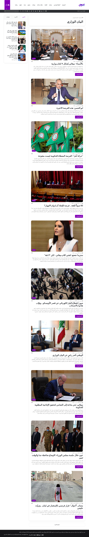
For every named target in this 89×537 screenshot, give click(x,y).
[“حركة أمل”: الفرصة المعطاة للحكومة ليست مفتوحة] (57, 136)
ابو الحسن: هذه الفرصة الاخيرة (70, 108)
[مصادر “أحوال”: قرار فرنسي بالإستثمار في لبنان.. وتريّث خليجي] (57, 486)
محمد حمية (80, 503)
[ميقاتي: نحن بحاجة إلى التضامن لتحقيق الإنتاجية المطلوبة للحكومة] (57, 385)
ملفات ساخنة (40, 4)
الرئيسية (63, 4)
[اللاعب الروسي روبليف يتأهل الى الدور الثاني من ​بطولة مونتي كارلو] (21, 48)
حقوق (20, 4)
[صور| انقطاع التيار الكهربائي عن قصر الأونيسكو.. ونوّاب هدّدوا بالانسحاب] (57, 284)
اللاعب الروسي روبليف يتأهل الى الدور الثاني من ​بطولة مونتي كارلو (12, 47)
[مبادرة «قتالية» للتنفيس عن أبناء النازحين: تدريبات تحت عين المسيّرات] (21, 40)
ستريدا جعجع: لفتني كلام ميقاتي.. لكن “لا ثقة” (63, 255)
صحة (25, 4)
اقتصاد (46, 4)
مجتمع (29, 4)
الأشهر (23, 17)
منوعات (33, 4)
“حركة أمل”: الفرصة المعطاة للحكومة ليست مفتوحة (60, 156)
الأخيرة (15, 17)
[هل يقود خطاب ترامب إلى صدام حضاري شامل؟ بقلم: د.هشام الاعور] (21, 25)
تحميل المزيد (57, 524)
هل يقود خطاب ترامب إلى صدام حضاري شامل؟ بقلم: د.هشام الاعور (11, 24)
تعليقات (8, 17)
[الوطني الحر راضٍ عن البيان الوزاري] (57, 336)
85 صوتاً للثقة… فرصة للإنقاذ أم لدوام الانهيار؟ (63, 205)
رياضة (16, 4)
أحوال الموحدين (57, 4)
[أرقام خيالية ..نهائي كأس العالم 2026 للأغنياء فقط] (21, 32)
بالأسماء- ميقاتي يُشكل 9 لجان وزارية (67, 64)
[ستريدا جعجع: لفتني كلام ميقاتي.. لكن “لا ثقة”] (57, 236)
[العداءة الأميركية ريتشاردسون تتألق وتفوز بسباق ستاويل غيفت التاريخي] (21, 57)
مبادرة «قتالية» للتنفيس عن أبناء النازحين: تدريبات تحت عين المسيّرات (12, 38)
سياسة (50, 4)
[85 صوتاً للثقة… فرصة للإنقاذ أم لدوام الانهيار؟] (57, 186)
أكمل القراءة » (79, 74)
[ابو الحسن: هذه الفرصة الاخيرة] (57, 91)
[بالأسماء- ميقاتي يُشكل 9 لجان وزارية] (57, 44)
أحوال (81, 61)
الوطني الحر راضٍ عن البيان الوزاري (67, 355)
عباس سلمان (79, 300)
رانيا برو (80, 203)
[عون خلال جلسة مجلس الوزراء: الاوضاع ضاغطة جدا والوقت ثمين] (57, 436)
